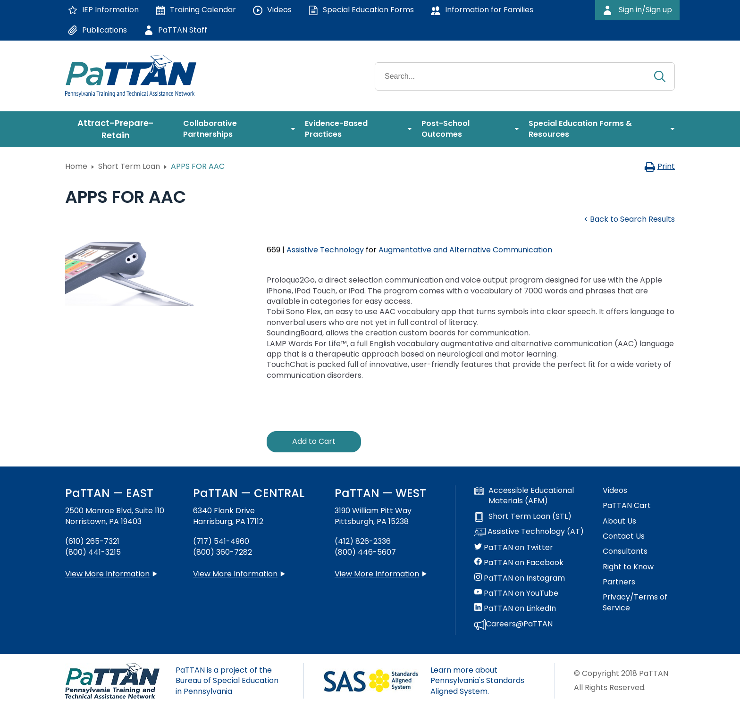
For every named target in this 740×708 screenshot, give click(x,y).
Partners (619, 582)
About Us (619, 521)
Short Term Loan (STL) (523, 516)
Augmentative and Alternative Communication (465, 249)
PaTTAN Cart (627, 505)
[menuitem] (119, 129)
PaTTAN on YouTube (516, 593)
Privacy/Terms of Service (635, 602)
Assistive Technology (325, 249)
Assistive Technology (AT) (529, 532)
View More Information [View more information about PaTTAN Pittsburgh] (377, 573)
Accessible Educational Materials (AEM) (524, 495)
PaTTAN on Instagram (519, 578)
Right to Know (628, 567)
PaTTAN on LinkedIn (515, 608)
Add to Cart (314, 441)
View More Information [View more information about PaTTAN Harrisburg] (235, 573)
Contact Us (624, 536)
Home (76, 166)
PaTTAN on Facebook (518, 563)
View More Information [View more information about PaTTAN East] (107, 573)
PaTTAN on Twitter (513, 547)
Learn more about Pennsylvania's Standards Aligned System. (477, 681)
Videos (615, 490)
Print (659, 166)
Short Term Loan (129, 166)
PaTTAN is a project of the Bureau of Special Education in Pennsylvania (227, 681)
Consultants (625, 551)
